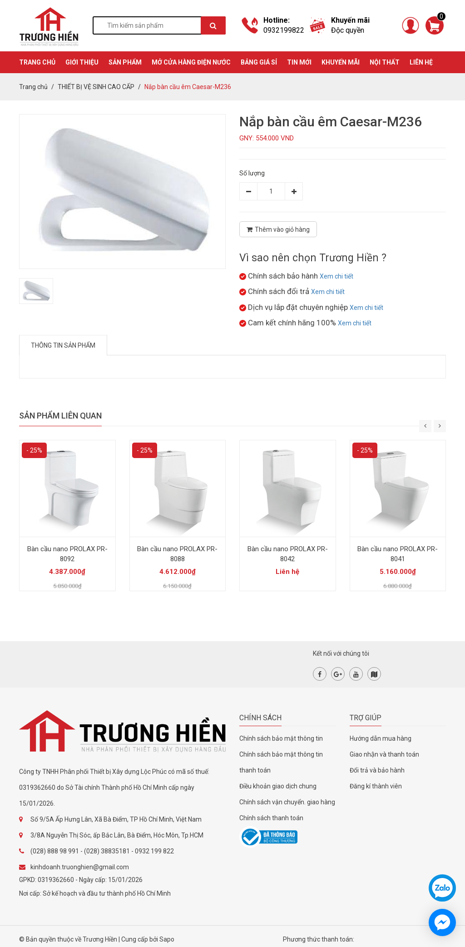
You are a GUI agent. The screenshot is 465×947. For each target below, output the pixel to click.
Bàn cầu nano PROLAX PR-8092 (67, 554)
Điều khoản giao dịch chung (278, 786)
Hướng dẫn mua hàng (380, 738)
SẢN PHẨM (125, 62)
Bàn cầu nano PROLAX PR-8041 (397, 554)
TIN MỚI (299, 62)
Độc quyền (347, 30)
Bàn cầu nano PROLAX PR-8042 (287, 554)
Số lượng (252, 173)
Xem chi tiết (336, 276)
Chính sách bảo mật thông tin (281, 738)
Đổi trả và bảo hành (377, 770)
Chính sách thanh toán (271, 818)
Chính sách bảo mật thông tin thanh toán (281, 762)
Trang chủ (33, 86)
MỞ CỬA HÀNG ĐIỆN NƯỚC (191, 62)
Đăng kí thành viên (376, 786)
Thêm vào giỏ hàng (278, 229)
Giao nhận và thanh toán (384, 754)
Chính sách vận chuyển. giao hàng (287, 802)
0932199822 (283, 30)
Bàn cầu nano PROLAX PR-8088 (177, 554)
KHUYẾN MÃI (341, 62)
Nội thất (385, 62)
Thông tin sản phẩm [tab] (63, 345)
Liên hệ (421, 62)
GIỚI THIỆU (82, 62)
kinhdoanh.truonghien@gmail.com (79, 867)
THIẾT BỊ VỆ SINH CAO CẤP (96, 86)
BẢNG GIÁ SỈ (259, 62)
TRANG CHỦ (37, 62)
